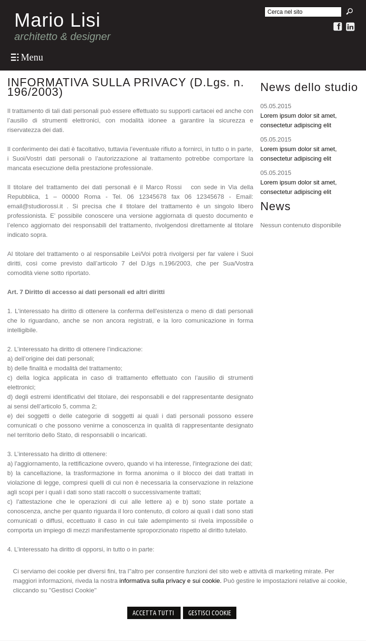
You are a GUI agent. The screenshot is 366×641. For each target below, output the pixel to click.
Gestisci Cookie (209, 613)
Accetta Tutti (153, 613)
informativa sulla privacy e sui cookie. (171, 580)
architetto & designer (62, 36)
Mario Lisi (57, 20)
